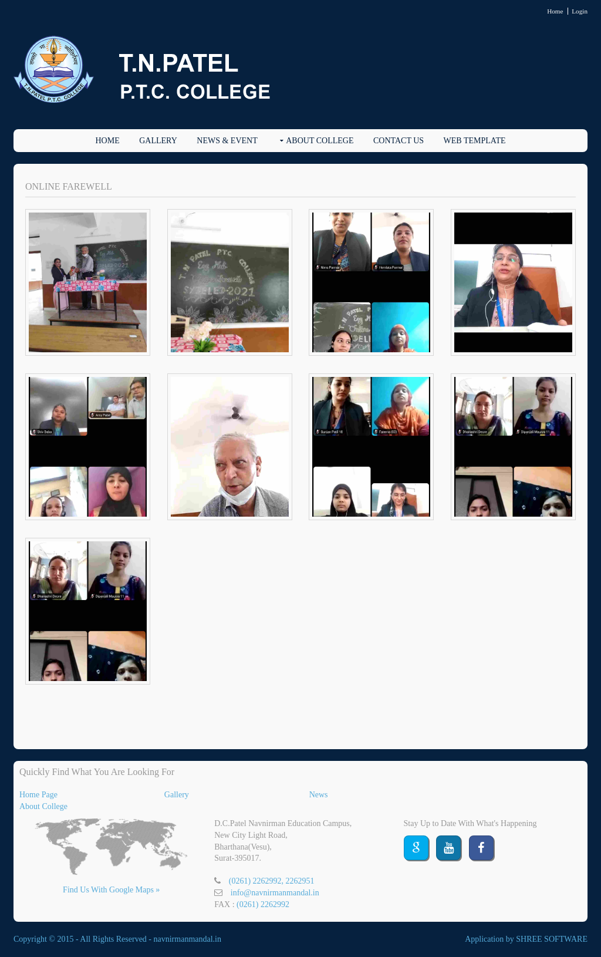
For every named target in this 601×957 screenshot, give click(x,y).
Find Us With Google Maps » (111, 889)
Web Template (475, 140)
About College (319, 140)
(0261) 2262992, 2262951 (272, 881)
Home (555, 11)
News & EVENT (227, 140)
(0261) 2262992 (263, 904)
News (318, 794)
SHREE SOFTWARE (552, 939)
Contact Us (398, 140)
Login (580, 11)
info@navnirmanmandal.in (275, 892)
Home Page (38, 794)
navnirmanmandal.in (187, 939)
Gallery (158, 140)
